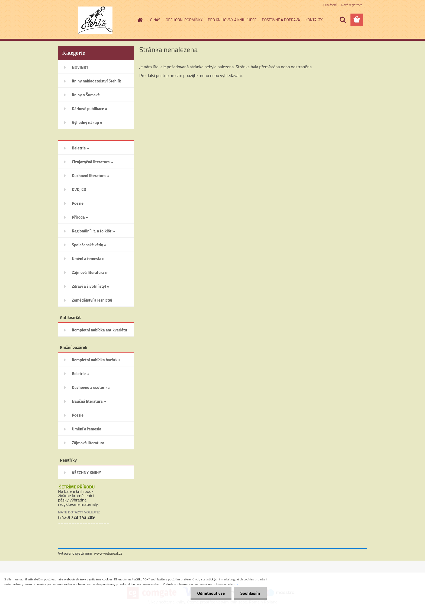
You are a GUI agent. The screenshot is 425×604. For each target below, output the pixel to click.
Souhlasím (250, 593)
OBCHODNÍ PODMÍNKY (184, 20)
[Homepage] (140, 20)
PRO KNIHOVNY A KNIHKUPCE (232, 20)
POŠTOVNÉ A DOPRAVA (281, 20)
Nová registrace (351, 4)
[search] (342, 20)
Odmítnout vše (211, 593)
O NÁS (155, 20)
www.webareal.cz (108, 553)
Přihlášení (330, 4)
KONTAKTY (314, 20)
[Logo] (95, 20)
